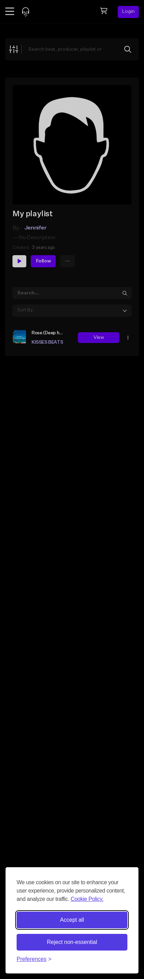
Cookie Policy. (87, 899)
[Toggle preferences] (34, 959)
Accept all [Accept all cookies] (72, 920)
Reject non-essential (72, 942)
